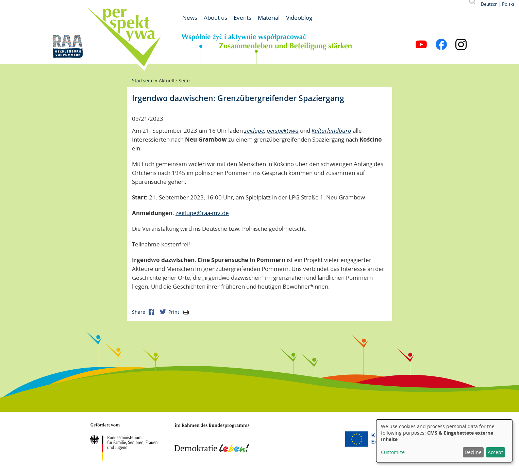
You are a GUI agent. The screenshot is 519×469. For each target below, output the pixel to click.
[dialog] (444, 441)
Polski (508, 4)
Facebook (441, 44)
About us (215, 17)
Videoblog (299, 17)
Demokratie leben (211, 437)
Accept (495, 452)
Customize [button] (393, 452)
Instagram (461, 44)
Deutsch (489, 4)
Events (242, 17)
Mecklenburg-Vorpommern (302, 439)
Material (269, 17)
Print (178, 312)
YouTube (421, 44)
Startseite (143, 80)
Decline (473, 452)
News (189, 17)
